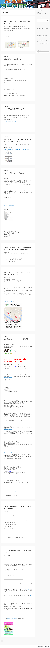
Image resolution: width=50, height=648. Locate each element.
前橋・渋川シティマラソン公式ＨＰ (12, 618)
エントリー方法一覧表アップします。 (14, 173)
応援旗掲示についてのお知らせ (12, 59)
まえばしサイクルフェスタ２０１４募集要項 (16, 339)
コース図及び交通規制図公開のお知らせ (15, 109)
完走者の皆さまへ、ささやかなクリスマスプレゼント (43, 32)
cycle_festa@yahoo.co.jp (8, 377)
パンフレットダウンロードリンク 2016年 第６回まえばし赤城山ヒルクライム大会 (16, 149)
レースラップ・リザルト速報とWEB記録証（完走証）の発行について (42, 44)
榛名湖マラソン (27, 589)
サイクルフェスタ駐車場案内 (8, 301)
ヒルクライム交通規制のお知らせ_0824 (10, 121)
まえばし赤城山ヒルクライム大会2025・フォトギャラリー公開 (42, 36)
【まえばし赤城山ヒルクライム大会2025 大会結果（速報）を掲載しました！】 (42, 40)
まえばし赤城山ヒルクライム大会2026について (42, 29)
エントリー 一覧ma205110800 (9, 205)
